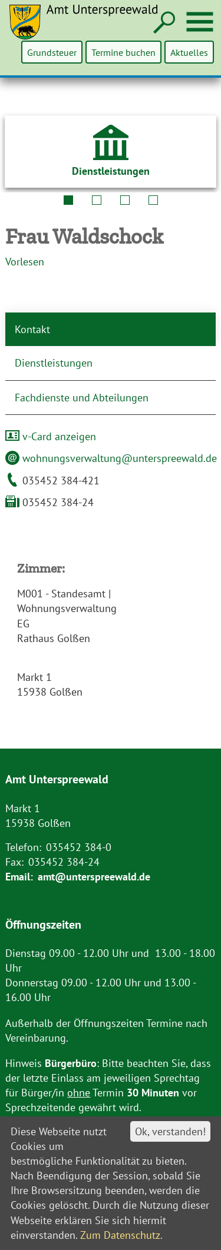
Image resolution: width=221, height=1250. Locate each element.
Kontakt (32, 329)
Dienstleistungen (54, 363)
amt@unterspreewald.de (94, 876)
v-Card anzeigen (50, 436)
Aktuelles (189, 52)
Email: (19, 876)
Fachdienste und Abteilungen (82, 397)
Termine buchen (124, 52)
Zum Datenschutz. (121, 1235)
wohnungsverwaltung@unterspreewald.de (111, 458)
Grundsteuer (53, 52)
